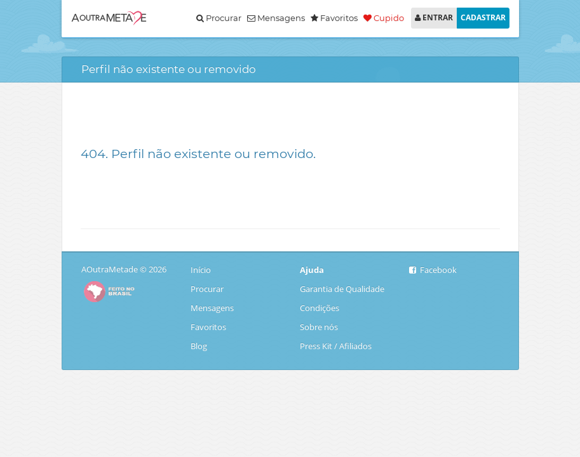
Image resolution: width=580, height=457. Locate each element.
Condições (319, 308)
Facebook (433, 269)
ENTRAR (434, 17)
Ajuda (312, 269)
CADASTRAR (483, 17)
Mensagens (276, 18)
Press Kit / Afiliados (336, 346)
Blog (202, 346)
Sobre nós (319, 327)
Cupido (383, 18)
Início (202, 269)
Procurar (218, 18)
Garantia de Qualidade (342, 289)
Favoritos (208, 327)
